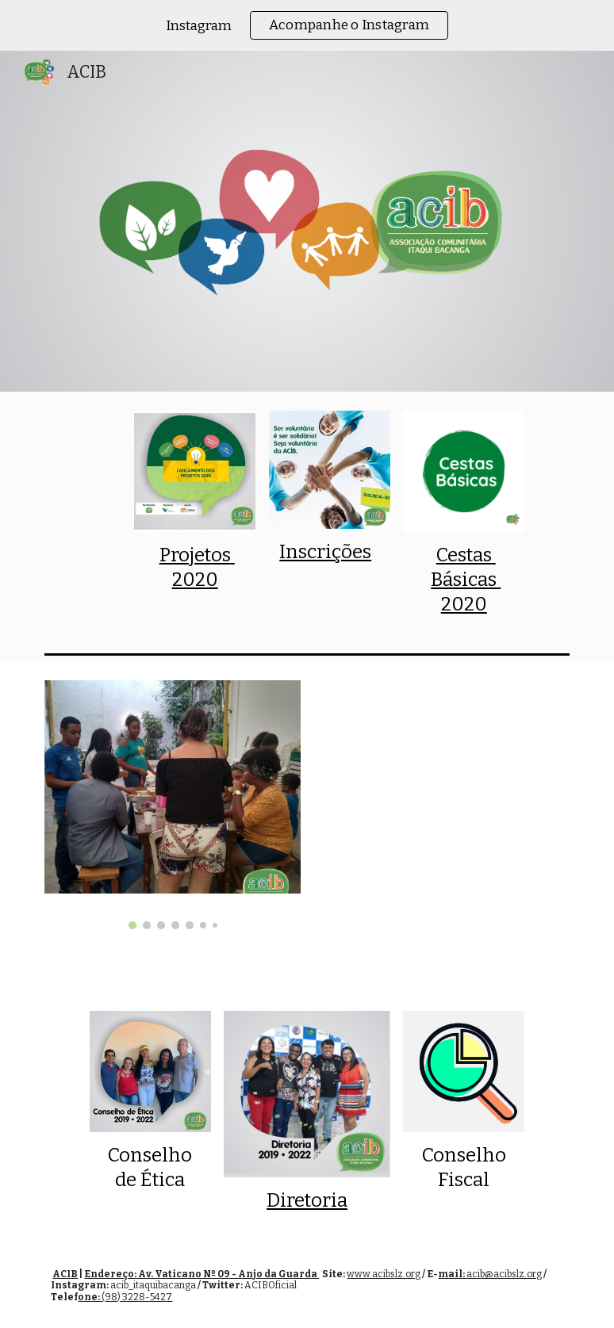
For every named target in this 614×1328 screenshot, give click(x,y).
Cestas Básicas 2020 (466, 579)
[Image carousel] (172, 804)
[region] (307, 25)
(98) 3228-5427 (137, 1297)
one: (90, 1297)
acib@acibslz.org (504, 1274)
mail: (452, 1274)
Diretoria (307, 1200)
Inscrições (325, 552)
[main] (194, 567)
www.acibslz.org (383, 1274)
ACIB (65, 1274)
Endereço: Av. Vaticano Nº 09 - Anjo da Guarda (201, 1274)
